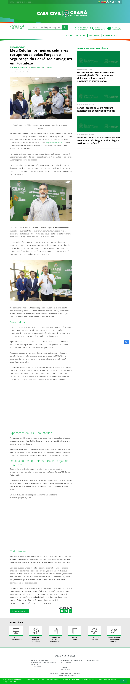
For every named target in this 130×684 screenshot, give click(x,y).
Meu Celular (38, 67)
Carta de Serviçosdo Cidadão (35, 634)
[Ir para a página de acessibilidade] (107, 1)
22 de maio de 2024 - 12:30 (18, 67)
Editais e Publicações (110, 35)
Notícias (69, 35)
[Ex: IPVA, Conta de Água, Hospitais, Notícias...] (45, 27)
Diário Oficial (94, 35)
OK (123, 681)
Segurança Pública (17, 47)
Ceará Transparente (16, 633)
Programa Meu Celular (54, 142)
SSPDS (50, 67)
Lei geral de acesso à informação (55, 634)
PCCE (44, 67)
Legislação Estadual (94, 633)
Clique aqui (75, 680)
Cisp (31, 67)
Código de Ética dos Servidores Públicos (114, 634)
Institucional (80, 35)
